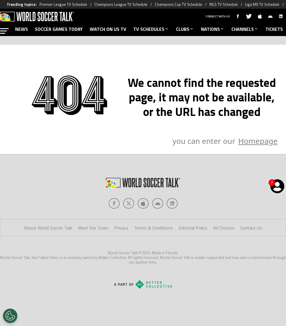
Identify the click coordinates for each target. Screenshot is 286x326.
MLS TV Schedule (223, 4)
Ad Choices (223, 227)
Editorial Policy (193, 227)
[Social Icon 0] (114, 203)
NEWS (21, 29)
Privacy (121, 227)
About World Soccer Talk (48, 227)
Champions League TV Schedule (121, 4)
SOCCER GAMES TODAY (59, 29)
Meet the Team (93, 227)
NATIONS (212, 29)
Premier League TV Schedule (63, 4)
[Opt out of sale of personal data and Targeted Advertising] (10, 316)
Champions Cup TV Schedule (178, 4)
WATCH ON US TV (108, 29)
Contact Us (251, 227)
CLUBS (185, 29)
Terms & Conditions (153, 227)
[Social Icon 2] (143, 203)
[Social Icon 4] (172, 203)
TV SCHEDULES (151, 29)
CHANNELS (244, 29)
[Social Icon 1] (128, 203)
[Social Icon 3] (157, 203)
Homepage (257, 141)
